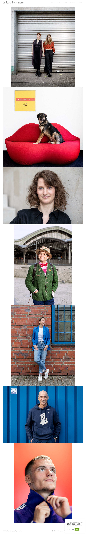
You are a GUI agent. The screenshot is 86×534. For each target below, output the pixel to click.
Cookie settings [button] (70, 529)
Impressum (60, 531)
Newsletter (54, 531)
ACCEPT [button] (76, 529)
